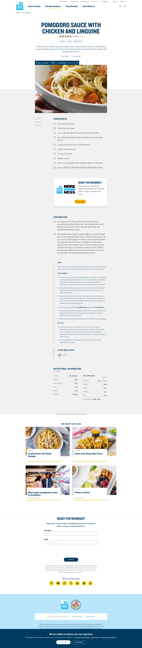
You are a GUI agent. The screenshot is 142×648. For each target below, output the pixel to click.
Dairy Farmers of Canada (19, 5)
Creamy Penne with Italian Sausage (39, 455)
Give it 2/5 (63, 36)
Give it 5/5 (70, 36)
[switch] (64, 63)
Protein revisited (82, 492)
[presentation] (71, 551)
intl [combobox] (123, 1)
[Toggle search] (125, 6)
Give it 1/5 (60, 36)
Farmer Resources (74, 1)
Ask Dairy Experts (63, 1)
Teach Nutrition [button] (72, 6)
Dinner (63, 41)
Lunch (69, 41)
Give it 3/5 (65, 36)
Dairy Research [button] (89, 6)
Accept (63, 642)
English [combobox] (114, 1)
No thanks (78, 642)
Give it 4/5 (68, 36)
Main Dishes (77, 41)
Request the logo (85, 1)
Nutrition (37, 125)
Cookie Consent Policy (83, 637)
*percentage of (91, 399)
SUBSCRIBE (80, 201)
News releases (104, 1)
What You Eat (90, 616)
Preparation (38, 122)
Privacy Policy (94, 637)
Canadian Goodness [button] (53, 6)
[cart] (120, 6)
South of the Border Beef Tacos (89, 453)
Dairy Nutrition (77, 616)
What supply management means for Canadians (42, 493)
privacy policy (71, 572)
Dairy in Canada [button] (34, 6)
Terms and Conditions (109, 637)
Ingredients (38, 118)
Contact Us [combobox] (94, 1)
